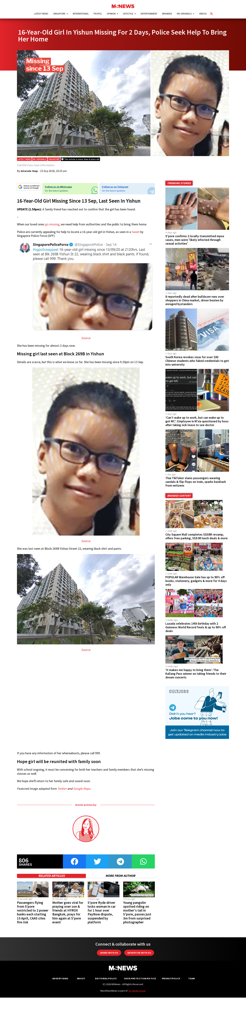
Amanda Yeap (29, 174)
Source (85, 342)
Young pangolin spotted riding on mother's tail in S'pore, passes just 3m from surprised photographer (137, 916)
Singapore (59, 13)
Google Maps (81, 792)
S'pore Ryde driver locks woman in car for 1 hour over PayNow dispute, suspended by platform (102, 916)
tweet (136, 235)
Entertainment (149, 13)
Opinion (111, 13)
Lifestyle (128, 13)
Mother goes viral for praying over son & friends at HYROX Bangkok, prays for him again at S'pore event (67, 916)
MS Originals (184, 13)
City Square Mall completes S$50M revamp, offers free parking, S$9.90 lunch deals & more (196, 540)
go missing (52, 228)
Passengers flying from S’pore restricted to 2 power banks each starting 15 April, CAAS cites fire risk (32, 916)
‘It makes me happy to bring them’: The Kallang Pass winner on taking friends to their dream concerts (195, 677)
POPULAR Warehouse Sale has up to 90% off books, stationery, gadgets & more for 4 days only (196, 584)
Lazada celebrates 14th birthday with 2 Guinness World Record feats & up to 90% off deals (195, 630)
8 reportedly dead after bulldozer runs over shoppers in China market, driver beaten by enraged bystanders (194, 303)
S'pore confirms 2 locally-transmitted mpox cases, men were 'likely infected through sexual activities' (194, 243)
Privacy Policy (171, 981)
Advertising (60, 981)
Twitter (62, 792)
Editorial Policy (105, 981)
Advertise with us (139, 956)
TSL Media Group (137, 994)
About (81, 981)
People (98, 13)
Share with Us (109, 956)
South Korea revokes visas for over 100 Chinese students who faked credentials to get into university (197, 364)
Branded (167, 13)
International (81, 13)
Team (191, 981)
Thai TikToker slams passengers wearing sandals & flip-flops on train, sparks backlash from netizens (195, 485)
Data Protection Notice (140, 981)
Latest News (41, 13)
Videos (203, 13)
